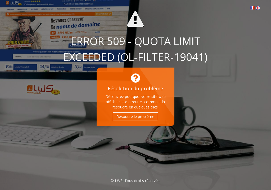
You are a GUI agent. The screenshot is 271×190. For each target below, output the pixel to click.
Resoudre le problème (135, 116)
